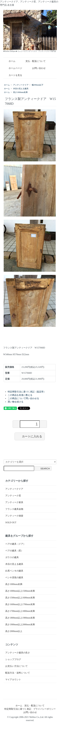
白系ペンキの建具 (14, 571)
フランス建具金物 (14, 509)
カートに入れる (29, 436)
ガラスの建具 (12, 557)
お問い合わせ (37, 68)
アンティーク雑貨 (14, 516)
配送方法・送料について (17, 673)
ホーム (9, 61)
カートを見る (13, 75)
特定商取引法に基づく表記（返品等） (27, 392)
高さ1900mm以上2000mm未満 (20, 624)
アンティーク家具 (14, 502)
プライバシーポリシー (44, 709)
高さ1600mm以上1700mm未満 (20, 604)
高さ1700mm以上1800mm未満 (20, 611)
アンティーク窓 (13, 495)
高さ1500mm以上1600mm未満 (20, 597)
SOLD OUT (10, 522)
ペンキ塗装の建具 (14, 577)
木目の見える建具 (20, 88)
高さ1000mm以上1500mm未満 (20, 591)
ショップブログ (13, 659)
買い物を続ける (15, 402)
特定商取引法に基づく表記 (17, 709)
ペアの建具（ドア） (15, 544)
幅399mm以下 (38, 85)
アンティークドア (20, 85)
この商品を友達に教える (20, 395)
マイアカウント (13, 679)
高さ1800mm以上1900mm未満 (20, 618)
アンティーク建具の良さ (17, 652)
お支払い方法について (16, 666)
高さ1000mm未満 (20, 92)
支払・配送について (33, 61)
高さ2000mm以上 (13, 631)
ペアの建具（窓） (14, 550)
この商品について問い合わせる (23, 398)
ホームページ (13, 68)
